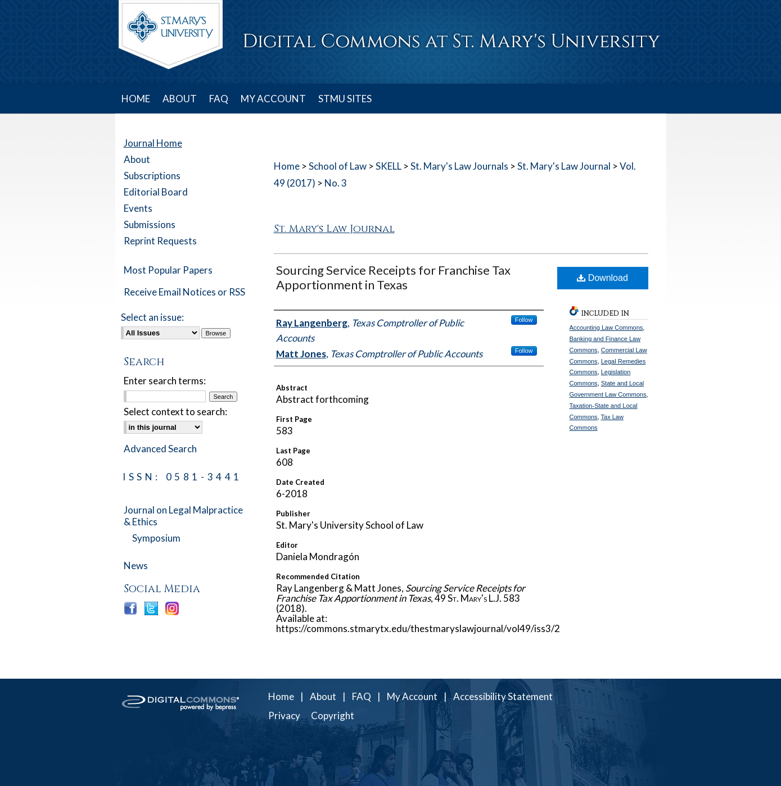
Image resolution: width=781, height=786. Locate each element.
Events (138, 208)
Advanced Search (160, 449)
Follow (524, 319)
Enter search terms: (165, 381)
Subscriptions (152, 175)
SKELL (388, 166)
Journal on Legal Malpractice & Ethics (183, 516)
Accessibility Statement (503, 696)
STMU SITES (345, 99)
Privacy (284, 715)
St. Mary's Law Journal (564, 166)
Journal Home (153, 143)
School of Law (338, 166)
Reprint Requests (160, 241)
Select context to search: (175, 411)
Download (602, 278)
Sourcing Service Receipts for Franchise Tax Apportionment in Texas (393, 277)
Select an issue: (152, 317)
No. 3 (335, 183)
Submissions (149, 224)
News (136, 565)
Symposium (156, 538)
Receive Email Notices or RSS (184, 292)
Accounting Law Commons (606, 327)
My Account (412, 696)
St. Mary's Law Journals (459, 166)
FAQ (361, 696)
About (137, 159)
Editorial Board (156, 192)
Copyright (332, 715)
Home (287, 166)
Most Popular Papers (168, 270)
